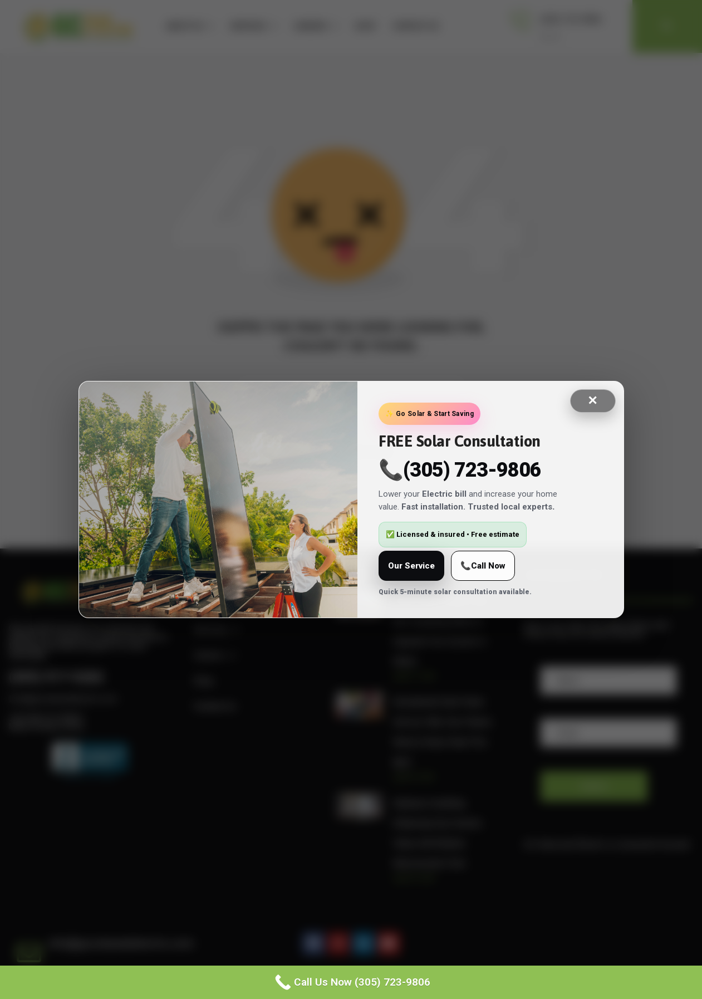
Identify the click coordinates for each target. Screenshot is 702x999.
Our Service (411, 566)
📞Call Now (482, 566)
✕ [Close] (592, 401)
